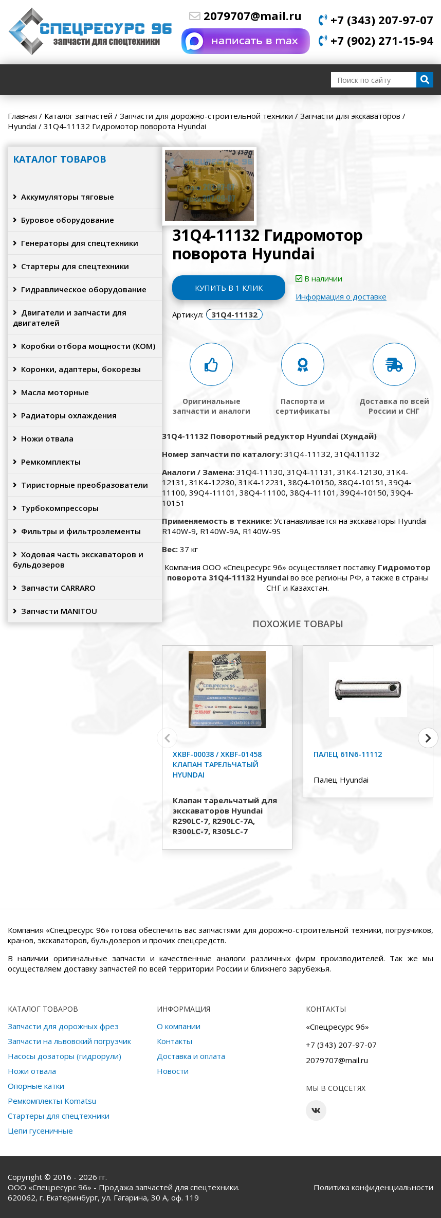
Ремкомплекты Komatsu (52, 1101)
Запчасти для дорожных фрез (63, 1026)
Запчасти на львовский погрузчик (69, 1041)
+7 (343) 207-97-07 (376, 19)
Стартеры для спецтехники (71, 266)
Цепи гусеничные (40, 1130)
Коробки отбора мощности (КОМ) (84, 346)
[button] (428, 738)
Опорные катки (36, 1086)
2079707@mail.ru (245, 15)
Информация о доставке (341, 296)
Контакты (174, 1041)
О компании (178, 1026)
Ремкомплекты (47, 461)
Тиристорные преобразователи (80, 485)
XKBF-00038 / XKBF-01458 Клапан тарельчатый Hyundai (217, 764)
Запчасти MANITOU (55, 611)
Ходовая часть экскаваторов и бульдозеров (78, 559)
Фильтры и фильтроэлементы (77, 531)
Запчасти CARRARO (54, 587)
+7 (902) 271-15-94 (376, 40)
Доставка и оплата (191, 1056)
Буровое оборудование (63, 220)
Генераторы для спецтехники (75, 243)
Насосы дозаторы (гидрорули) (64, 1056)
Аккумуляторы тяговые (63, 196)
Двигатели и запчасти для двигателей (69, 317)
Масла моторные (51, 392)
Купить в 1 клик (229, 288)
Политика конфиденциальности (373, 1187)
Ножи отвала (43, 438)
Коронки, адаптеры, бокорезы (77, 369)
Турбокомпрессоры (56, 508)
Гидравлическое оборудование (79, 289)
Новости (173, 1071)
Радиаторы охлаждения (65, 415)
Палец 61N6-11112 (348, 754)
